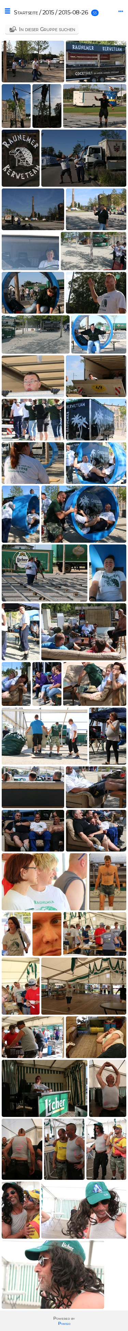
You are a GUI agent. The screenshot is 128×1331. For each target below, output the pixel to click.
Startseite (26, 12)
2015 (48, 12)
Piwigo (64, 1323)
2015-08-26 (73, 12)
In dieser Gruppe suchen (47, 29)
